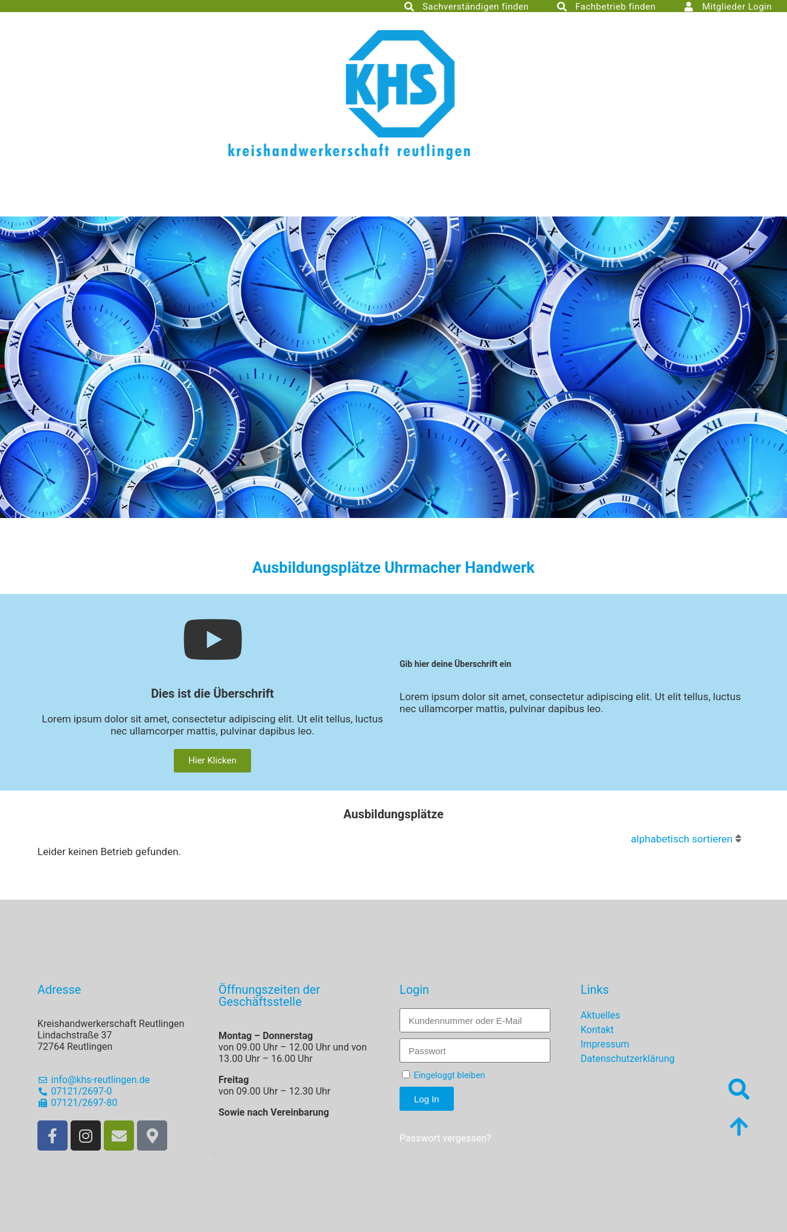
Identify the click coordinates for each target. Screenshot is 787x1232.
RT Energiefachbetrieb (320, 213)
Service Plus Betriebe (473, 213)
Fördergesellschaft (252, 194)
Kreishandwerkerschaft (102, 194)
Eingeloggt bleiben (443, 1075)
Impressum (605, 1044)
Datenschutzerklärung (628, 1058)
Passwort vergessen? (445, 1138)
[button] (213, 1154)
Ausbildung (472, 194)
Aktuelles (600, 1015)
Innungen (370, 194)
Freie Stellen (574, 194)
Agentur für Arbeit (692, 194)
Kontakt (597, 1029)
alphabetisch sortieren (681, 839)
